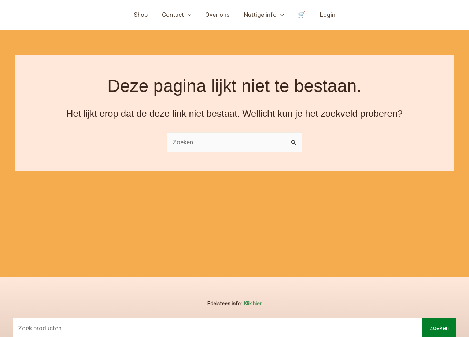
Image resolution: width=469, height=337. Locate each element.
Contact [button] (178, 14)
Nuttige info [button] (263, 14)
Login (323, 14)
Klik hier (253, 304)
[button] (189, 14)
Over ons (218, 14)
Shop (145, 14)
